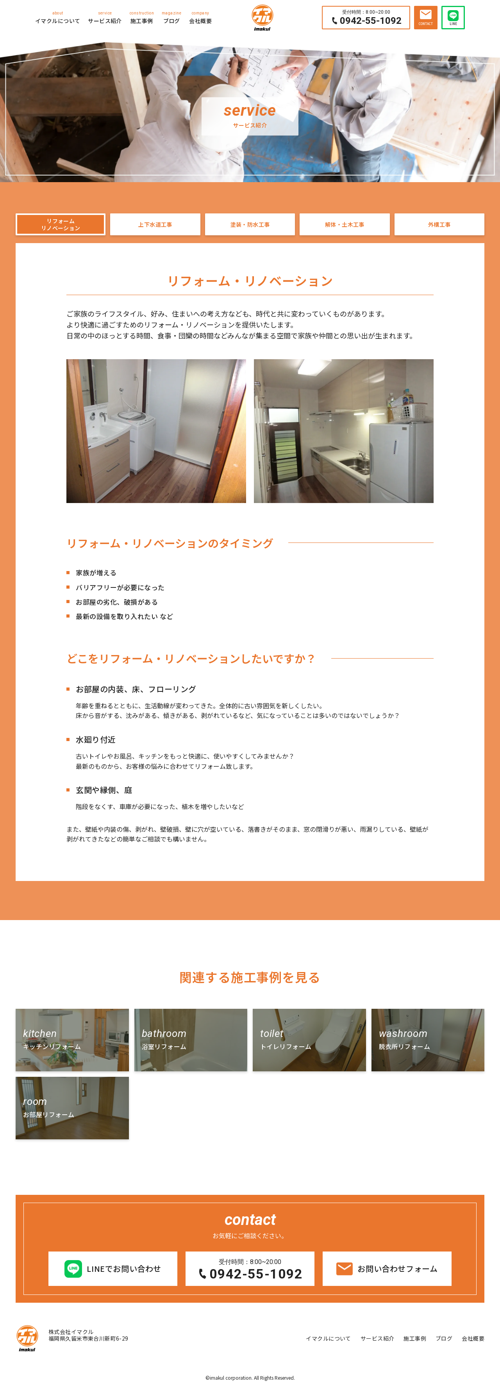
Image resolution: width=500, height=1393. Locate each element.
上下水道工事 (155, 226)
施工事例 (142, 17)
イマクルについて (57, 17)
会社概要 (200, 17)
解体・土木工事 (344, 226)
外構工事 (439, 226)
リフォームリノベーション (60, 226)
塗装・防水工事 (249, 226)
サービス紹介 (105, 17)
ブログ (171, 17)
